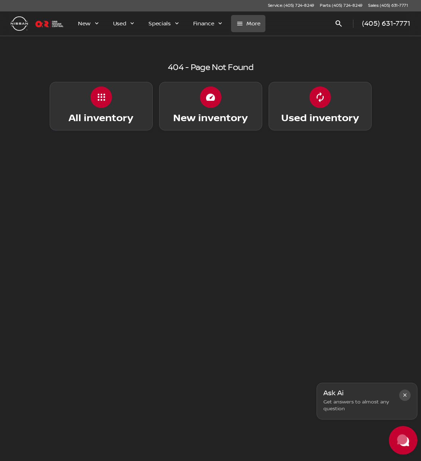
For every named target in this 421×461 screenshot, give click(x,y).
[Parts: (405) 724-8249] (341, 5)
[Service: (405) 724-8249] (290, 5)
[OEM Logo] (19, 23)
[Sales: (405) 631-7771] (388, 5)
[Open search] (338, 23)
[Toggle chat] (403, 440)
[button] (405, 395)
